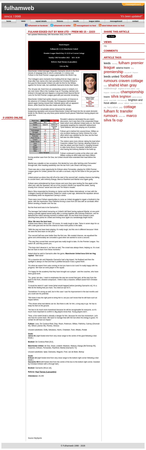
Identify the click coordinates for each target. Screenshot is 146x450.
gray (133, 85)
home (8, 21)
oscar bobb (112, 100)
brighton (125, 96)
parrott (106, 100)
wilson (126, 103)
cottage (130, 107)
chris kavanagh (122, 100)
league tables (94, 21)
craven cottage (131, 81)
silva (114, 96)
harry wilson (112, 107)
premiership (113, 72)
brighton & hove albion (126, 89)
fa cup (117, 120)
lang (132, 68)
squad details (41, 21)
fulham (124, 63)
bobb (105, 86)
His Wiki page (90, 106)
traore (107, 97)
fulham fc (111, 111)
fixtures (60, 21)
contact (135, 21)
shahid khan (118, 85)
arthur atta (122, 116)
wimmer (120, 103)
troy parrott (127, 72)
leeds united (111, 76)
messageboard (116, 21)
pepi (121, 107)
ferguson (135, 72)
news (23, 21)
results (76, 21)
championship (132, 92)
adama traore (123, 68)
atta (105, 107)
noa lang (114, 63)
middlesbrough (110, 88)
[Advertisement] (12, 72)
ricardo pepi (115, 93)
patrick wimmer (137, 97)
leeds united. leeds (136, 103)
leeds (107, 63)
